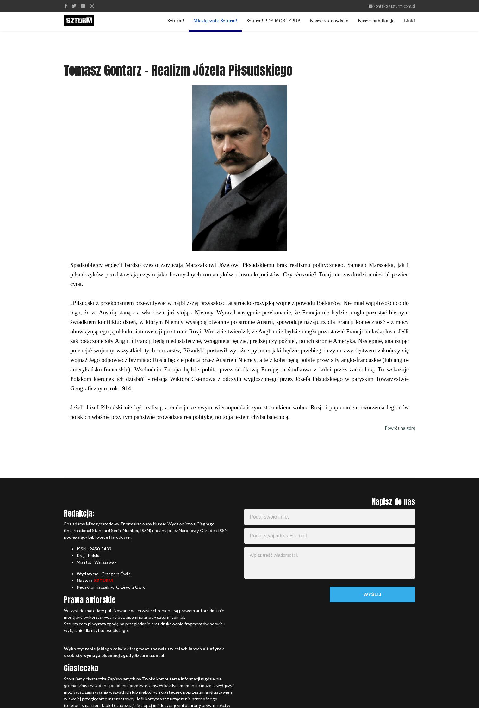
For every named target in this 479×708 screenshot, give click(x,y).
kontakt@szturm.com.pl (394, 6)
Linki (409, 20)
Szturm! (175, 20)
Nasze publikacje (376, 20)
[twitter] (74, 6)
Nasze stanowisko (329, 20)
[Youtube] (83, 6)
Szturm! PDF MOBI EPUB (273, 20)
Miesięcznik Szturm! (215, 20)
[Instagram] (92, 6)
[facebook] (66, 6)
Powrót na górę (400, 428)
